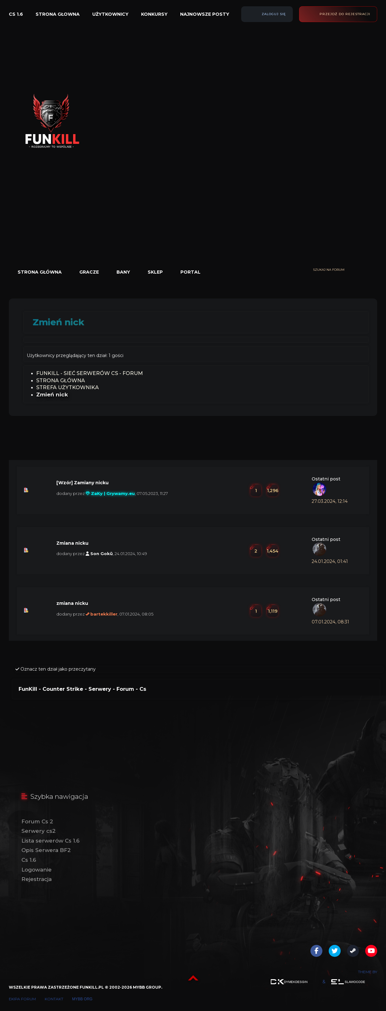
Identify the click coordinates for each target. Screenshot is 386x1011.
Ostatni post (326, 479)
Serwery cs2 (38, 831)
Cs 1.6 (16, 14)
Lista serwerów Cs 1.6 (50, 841)
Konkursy (154, 14)
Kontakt (54, 999)
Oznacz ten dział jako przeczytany (55, 669)
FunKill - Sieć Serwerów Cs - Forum (89, 373)
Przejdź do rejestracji (345, 14)
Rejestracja (36, 879)
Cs (142, 689)
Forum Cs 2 (37, 821)
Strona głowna (58, 14)
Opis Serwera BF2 (46, 850)
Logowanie (36, 869)
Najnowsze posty (204, 14)
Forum (125, 689)
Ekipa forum (22, 999)
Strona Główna (60, 380)
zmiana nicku (72, 603)
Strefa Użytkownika (67, 387)
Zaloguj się (274, 14)
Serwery (99, 689)
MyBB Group (147, 987)
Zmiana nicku (72, 543)
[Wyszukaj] (374, 270)
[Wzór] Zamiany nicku (82, 483)
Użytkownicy (110, 14)
